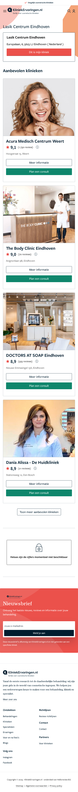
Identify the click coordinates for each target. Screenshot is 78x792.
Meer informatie (39, 162)
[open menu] (4, 11)
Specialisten (8, 726)
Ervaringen (8, 732)
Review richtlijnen (47, 716)
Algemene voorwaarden (37, 785)
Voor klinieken (46, 743)
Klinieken (7, 721)
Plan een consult (39, 171)
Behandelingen (10, 716)
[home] (25, 11)
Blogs (5, 742)
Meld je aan (39, 633)
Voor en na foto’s (11, 737)
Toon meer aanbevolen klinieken (39, 512)
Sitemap (20, 785)
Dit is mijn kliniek (39, 52)
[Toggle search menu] (69, 11)
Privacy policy (56, 785)
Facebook (7, 762)
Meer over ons (10, 699)
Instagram (7, 757)
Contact (42, 728)
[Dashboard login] (74, 11)
